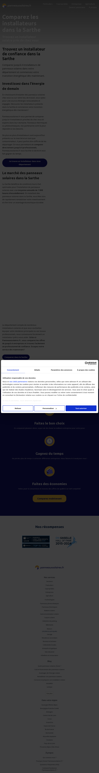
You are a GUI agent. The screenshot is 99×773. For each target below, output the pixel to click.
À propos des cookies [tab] (86, 370)
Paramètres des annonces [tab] (61, 370)
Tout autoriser (81, 408)
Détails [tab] (37, 370)
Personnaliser (50, 408)
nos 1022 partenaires (18, 381)
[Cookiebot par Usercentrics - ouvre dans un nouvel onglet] (86, 363)
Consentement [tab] (13, 370)
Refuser (18, 408)
